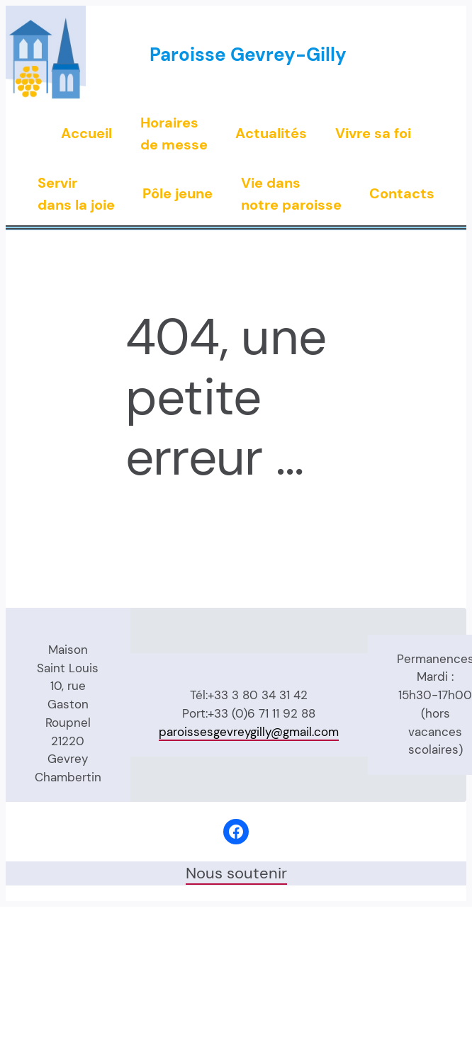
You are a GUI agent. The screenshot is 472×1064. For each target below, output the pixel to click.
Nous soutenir (236, 873)
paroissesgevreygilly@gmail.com (249, 732)
